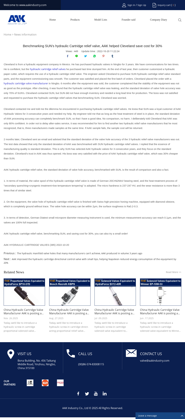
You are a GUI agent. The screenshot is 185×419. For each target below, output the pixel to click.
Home (52, 19)
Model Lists (100, 19)
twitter (86, 56)
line (77, 56)
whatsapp (95, 56)
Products (75, 19)
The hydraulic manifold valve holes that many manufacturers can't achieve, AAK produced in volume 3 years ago (79, 255)
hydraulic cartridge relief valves (48, 70)
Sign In (132, 5)
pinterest (104, 56)
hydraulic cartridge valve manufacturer (26, 85)
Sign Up (142, 5)
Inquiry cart (164, 5)
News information (25, 34)
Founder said (129, 19)
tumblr (113, 56)
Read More (173, 273)
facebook (68, 56)
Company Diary (158, 19)
